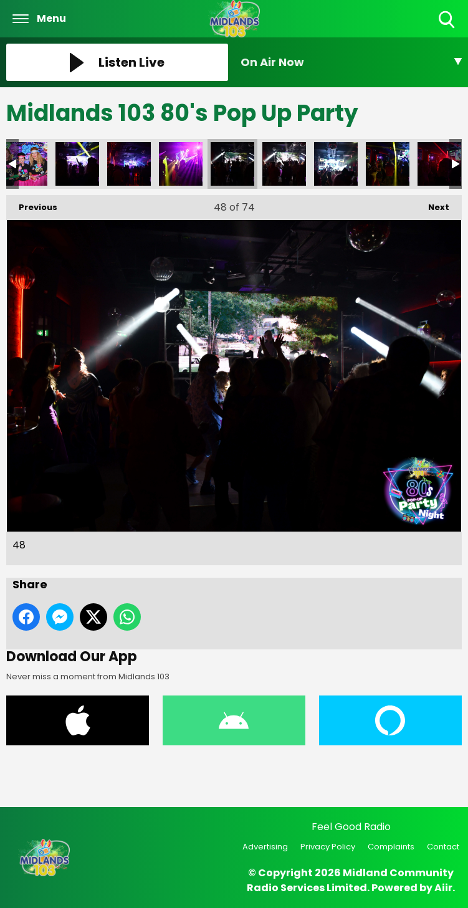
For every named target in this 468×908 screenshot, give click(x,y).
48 (232, 164)
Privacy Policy (327, 847)
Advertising (265, 847)
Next (432, 204)
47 (181, 164)
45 (77, 164)
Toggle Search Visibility (447, 20)
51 (387, 164)
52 (439, 164)
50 (336, 164)
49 (284, 164)
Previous (31, 204)
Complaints (391, 847)
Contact (443, 847)
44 (25, 164)
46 (129, 164)
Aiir (443, 888)
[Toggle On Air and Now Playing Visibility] (351, 62)
